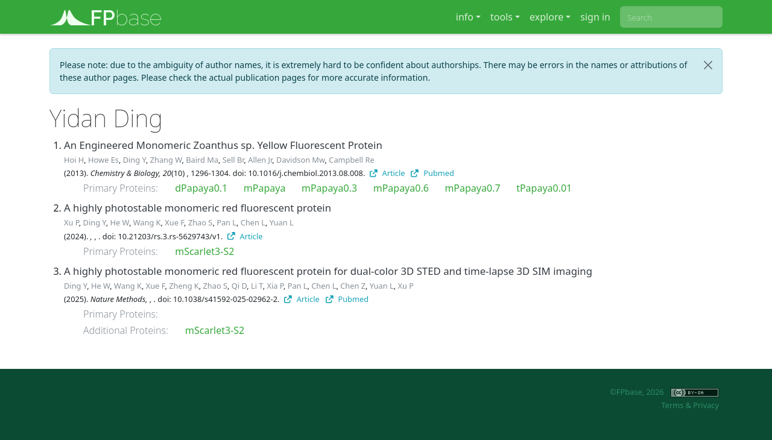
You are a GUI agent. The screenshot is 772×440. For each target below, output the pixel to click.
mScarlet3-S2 (204, 251)
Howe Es (103, 159)
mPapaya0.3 (329, 188)
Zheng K (183, 285)
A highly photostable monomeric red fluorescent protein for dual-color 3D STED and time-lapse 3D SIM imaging (328, 271)
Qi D (239, 285)
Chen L (253, 222)
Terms (672, 405)
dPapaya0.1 (201, 188)
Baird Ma (202, 159)
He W (119, 222)
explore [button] (546, 17)
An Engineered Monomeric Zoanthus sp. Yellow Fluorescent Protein (223, 145)
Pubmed (432, 173)
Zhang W (166, 159)
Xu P (71, 222)
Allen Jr (260, 159)
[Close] (708, 65)
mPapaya (265, 188)
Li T (257, 285)
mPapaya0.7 (472, 188)
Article (387, 173)
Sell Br (233, 159)
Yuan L (282, 222)
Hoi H (74, 159)
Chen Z (352, 285)
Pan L (226, 222)
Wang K (147, 222)
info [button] (464, 17)
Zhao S (200, 222)
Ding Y (134, 159)
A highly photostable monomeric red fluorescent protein (197, 208)
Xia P (275, 285)
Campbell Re (351, 159)
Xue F (174, 222)
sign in (595, 17)
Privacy (706, 405)
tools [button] (501, 17)
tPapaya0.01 (544, 188)
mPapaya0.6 (401, 188)
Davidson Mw (300, 159)
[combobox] (671, 17)
